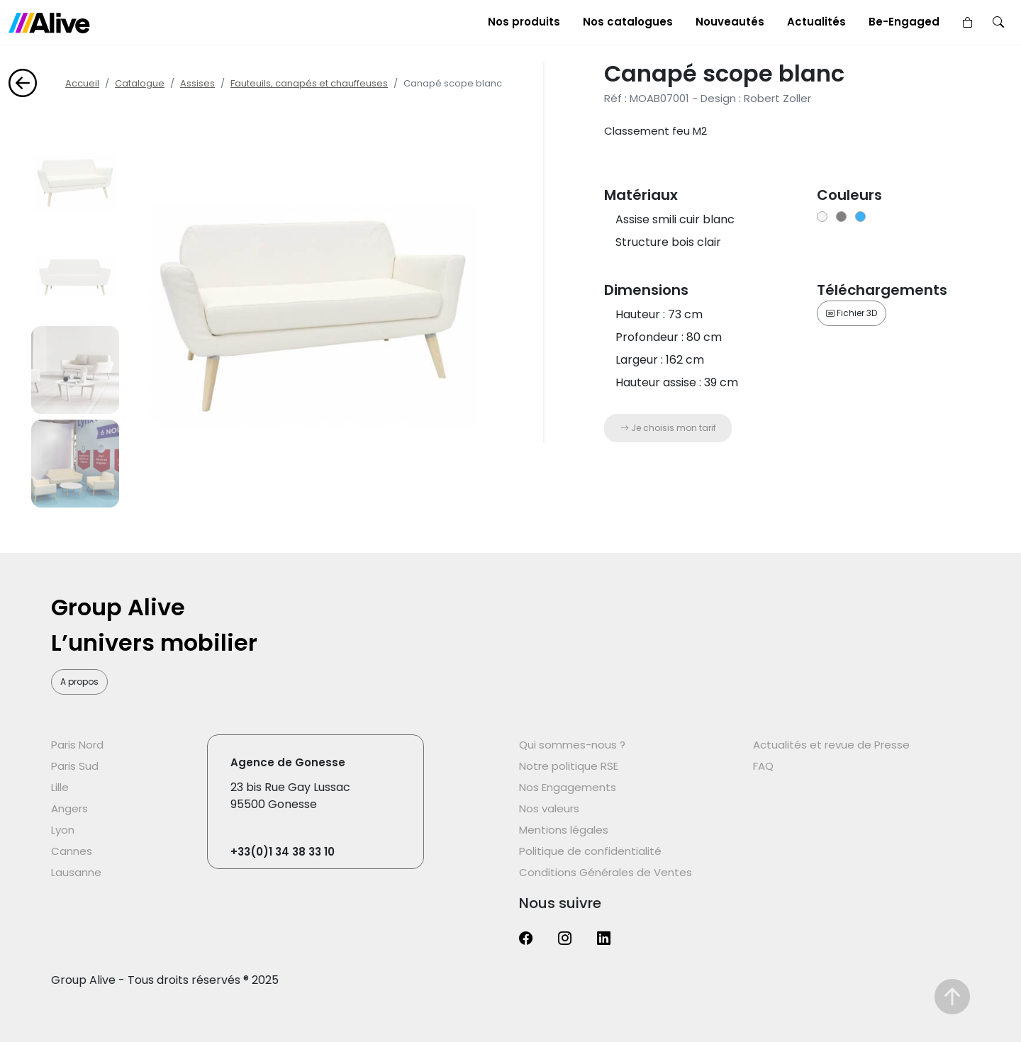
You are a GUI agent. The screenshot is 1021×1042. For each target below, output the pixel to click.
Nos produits (524, 21)
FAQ (763, 765)
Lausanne (76, 872)
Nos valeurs (549, 808)
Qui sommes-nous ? (572, 744)
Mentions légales (563, 829)
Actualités (816, 21)
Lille (60, 787)
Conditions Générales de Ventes (605, 872)
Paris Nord (77, 744)
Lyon (62, 829)
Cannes (71, 851)
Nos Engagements (567, 787)
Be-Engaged (904, 21)
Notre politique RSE (568, 765)
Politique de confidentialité (590, 851)
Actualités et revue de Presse (831, 744)
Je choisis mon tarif (668, 428)
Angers (69, 808)
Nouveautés (730, 21)
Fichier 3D (851, 313)
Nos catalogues (628, 21)
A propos (79, 682)
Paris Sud (75, 765)
